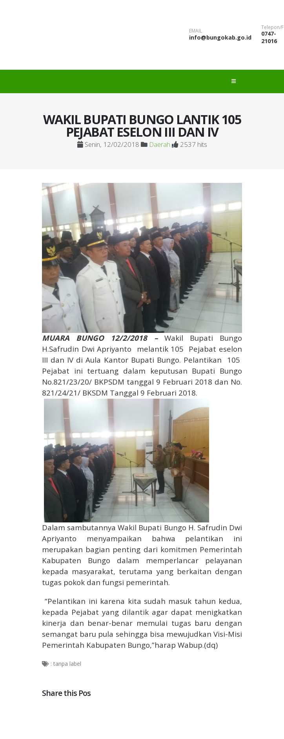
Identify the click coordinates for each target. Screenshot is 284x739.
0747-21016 (269, 37)
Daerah (159, 144)
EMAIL (195, 31)
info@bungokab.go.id (220, 37)
